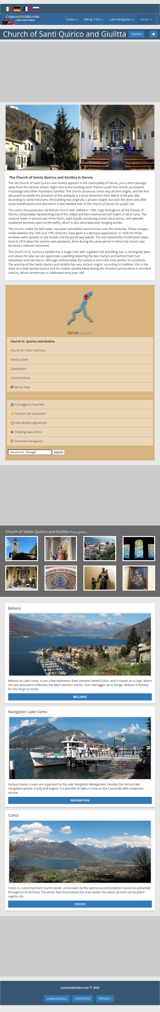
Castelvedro (18, 369)
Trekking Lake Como (26, 432)
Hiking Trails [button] (93, 19)
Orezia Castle (19, 359)
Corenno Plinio (20, 378)
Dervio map (20, 387)
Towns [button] (72, 19)
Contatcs (82, 998)
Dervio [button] (146, 19)
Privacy (105, 998)
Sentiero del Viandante (28, 414)
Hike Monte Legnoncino (28, 423)
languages (57, 998)
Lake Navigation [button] (121, 19)
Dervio (136, 34)
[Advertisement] (80, 72)
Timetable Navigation (26, 441)
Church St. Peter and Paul (27, 350)
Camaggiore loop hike (27, 404)
